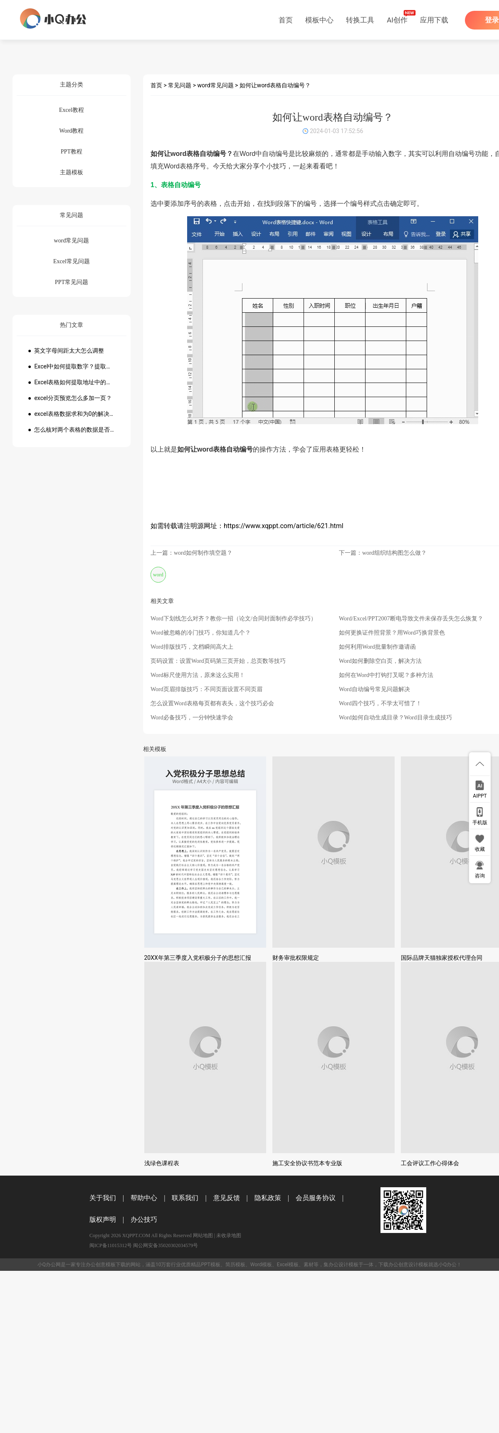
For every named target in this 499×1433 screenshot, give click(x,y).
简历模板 (235, 1264)
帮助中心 (144, 1197)
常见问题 (179, 85)
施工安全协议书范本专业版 (307, 1163)
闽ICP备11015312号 (110, 1245)
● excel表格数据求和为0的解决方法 (71, 413)
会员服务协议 (316, 1197)
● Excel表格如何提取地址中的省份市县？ (71, 382)
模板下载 (116, 1264)
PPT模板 (210, 1264)
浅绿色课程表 (161, 1163)
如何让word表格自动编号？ (275, 85)
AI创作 (397, 20)
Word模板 (261, 1264)
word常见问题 (216, 85)
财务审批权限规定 (295, 957)
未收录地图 (228, 1235)
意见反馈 (226, 1197)
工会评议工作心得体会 (430, 1163)
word (158, 575)
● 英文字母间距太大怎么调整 (66, 350)
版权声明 (102, 1219)
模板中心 (319, 20)
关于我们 (102, 1197)
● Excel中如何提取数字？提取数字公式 (71, 366)
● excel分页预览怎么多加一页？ (70, 398)
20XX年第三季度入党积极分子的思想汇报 (197, 957)
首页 (286, 20)
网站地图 (203, 1235)
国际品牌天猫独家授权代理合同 (441, 957)
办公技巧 (144, 1219)
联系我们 (185, 1197)
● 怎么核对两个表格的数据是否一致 (71, 429)
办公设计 (338, 1264)
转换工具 (360, 20)
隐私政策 (267, 1197)
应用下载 (434, 20)
